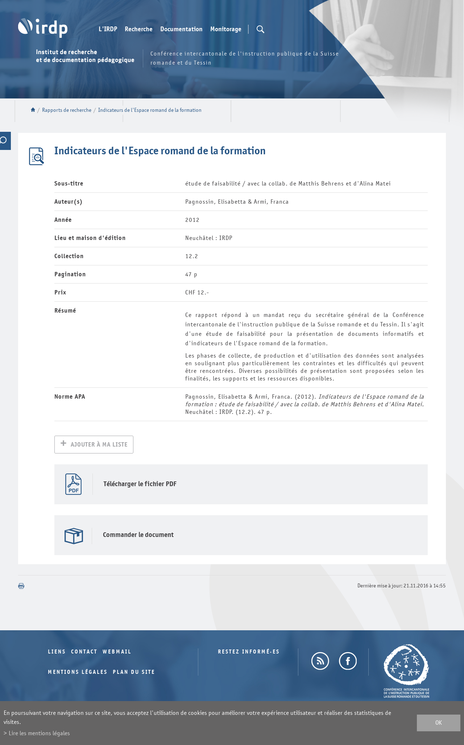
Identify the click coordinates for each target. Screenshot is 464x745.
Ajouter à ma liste (99, 445)
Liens (57, 652)
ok (438, 723)
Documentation (181, 29)
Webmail (117, 652)
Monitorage (225, 29)
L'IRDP (108, 29)
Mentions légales (78, 673)
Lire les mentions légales (39, 733)
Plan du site (134, 673)
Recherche (139, 29)
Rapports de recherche (66, 110)
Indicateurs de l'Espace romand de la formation (150, 110)
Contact (84, 652)
